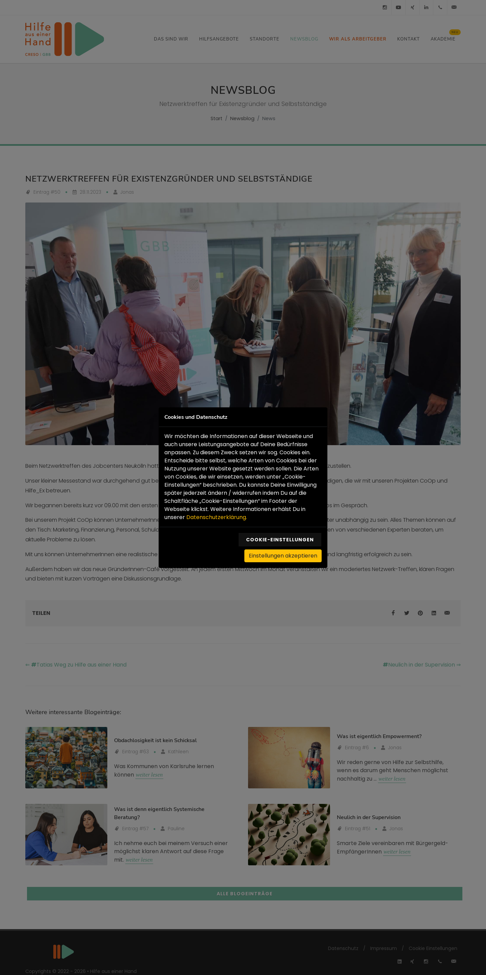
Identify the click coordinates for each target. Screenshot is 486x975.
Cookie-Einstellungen (280, 539)
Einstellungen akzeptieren (283, 555)
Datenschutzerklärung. (216, 516)
